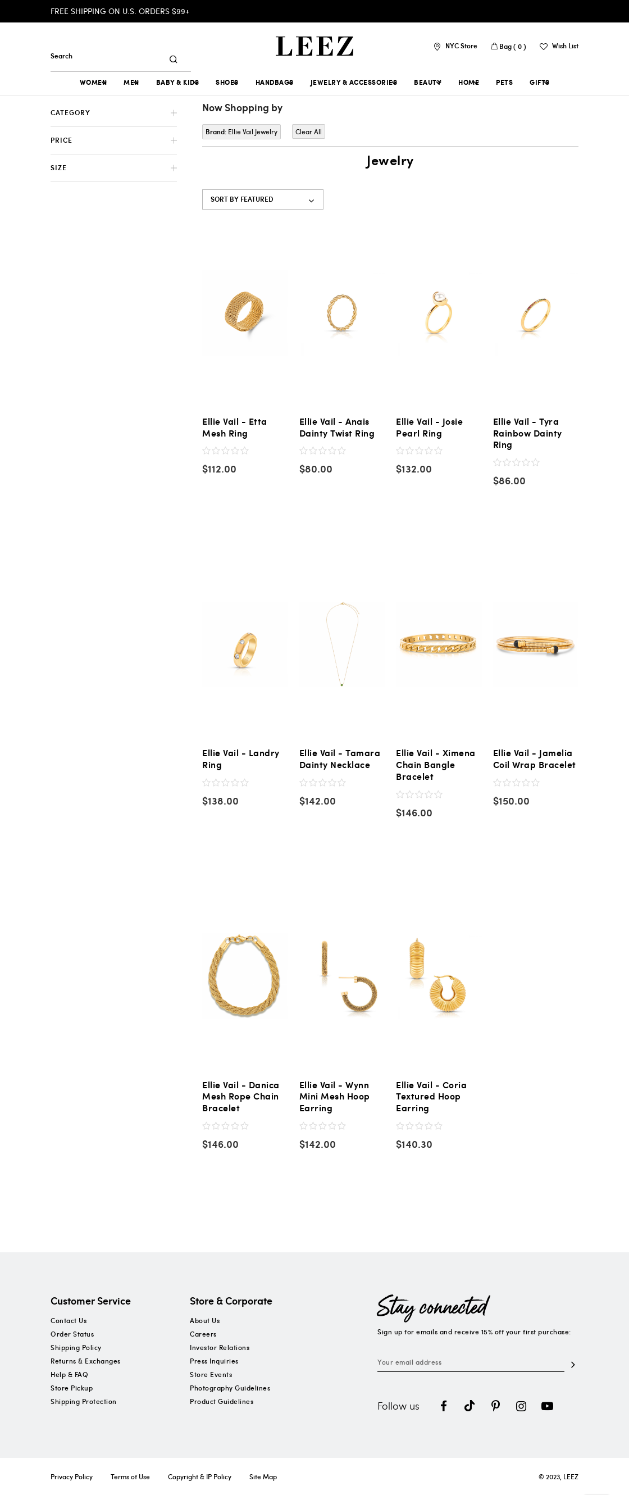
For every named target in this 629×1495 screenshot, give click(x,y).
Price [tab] (61, 140)
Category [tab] (70, 112)
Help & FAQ (69, 1374)
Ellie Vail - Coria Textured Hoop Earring (431, 1096)
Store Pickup (72, 1387)
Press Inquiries (214, 1360)
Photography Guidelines (230, 1387)
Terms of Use (130, 1476)
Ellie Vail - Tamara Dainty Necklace (340, 759)
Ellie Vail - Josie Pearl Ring (429, 427)
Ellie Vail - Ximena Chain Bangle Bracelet (436, 764)
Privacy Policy (72, 1476)
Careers (203, 1333)
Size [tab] (59, 167)
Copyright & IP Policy (199, 1476)
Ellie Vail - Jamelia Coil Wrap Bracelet (534, 759)
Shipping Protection (84, 1401)
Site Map (263, 1476)
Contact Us (68, 1320)
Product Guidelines (221, 1401)
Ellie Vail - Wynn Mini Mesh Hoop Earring (334, 1096)
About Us (205, 1320)
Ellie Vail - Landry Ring (241, 759)
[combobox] (111, 55)
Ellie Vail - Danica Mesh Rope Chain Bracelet (241, 1096)
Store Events (211, 1374)
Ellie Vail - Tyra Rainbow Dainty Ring (527, 433)
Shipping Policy (76, 1347)
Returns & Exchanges (86, 1360)
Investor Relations (219, 1347)
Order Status (72, 1333)
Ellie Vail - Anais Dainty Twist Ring (337, 427)
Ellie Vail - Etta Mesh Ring (234, 427)
